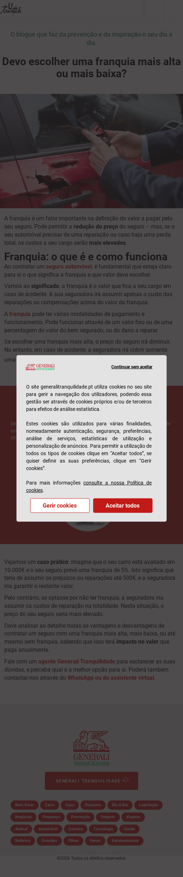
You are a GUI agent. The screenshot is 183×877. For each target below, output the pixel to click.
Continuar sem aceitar (131, 366)
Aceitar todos (123, 505)
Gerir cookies (60, 505)
